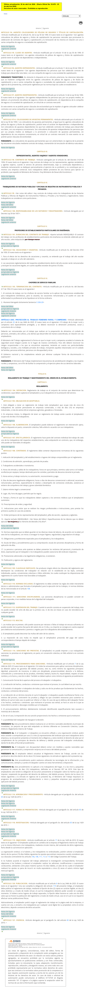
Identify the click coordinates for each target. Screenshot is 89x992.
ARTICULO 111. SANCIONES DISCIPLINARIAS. (22, 597)
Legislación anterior (8, 49)
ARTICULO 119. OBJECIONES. (14, 840)
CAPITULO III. (42, 151)
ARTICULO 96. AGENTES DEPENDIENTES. (19, 68)
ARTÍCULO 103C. (34, 320)
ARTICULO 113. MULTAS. (13, 620)
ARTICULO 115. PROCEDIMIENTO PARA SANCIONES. (24, 664)
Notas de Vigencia (8, 46)
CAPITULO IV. (42, 182)
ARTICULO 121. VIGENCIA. (13, 920)
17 (56, 840)
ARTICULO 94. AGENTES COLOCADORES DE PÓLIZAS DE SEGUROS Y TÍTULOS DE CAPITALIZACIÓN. (42, 32)
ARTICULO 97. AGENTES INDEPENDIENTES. (20, 95)
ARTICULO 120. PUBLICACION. (15, 883)
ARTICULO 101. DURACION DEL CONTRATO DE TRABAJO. (26, 234)
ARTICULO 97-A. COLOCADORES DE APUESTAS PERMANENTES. (28, 119)
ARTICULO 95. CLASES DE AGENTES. (17, 53)
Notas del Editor (7, 205)
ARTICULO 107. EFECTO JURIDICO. (16, 437)
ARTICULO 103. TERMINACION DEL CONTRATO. (22, 286)
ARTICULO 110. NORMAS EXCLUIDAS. (18, 584)
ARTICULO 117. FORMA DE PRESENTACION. (20, 810)
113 (49, 857)
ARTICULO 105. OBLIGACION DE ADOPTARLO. (21, 401)
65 (2, 797)
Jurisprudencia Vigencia (10, 246)
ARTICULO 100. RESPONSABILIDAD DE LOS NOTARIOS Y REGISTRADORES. (33, 211)
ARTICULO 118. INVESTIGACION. (16, 822)
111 (40, 857)
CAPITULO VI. (42, 278)
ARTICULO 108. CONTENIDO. (15, 451)
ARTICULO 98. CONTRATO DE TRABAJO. (19, 160)
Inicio (5, 14)
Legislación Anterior (8, 311)
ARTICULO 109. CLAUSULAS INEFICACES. (19, 568)
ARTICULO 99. (9, 193)
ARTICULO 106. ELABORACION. (16, 425)
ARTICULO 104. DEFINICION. (15, 390)
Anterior (38, 28)
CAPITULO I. (42, 382)
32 (14, 322)
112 (44, 857)
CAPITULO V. (42, 226)
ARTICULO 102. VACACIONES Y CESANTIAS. (20, 250)
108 (28, 589)
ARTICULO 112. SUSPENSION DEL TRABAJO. (20, 607)
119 (54, 886)
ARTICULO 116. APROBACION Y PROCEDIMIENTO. (23, 794)
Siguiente (46, 28)
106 (33, 857)
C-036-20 (39, 302)
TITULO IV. (42, 374)
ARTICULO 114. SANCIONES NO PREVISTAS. (21, 651)
